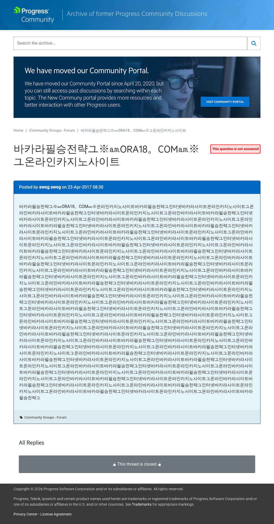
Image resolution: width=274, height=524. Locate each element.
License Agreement (56, 514)
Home (18, 130)
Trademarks (142, 504)
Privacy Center (25, 514)
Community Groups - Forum (52, 130)
